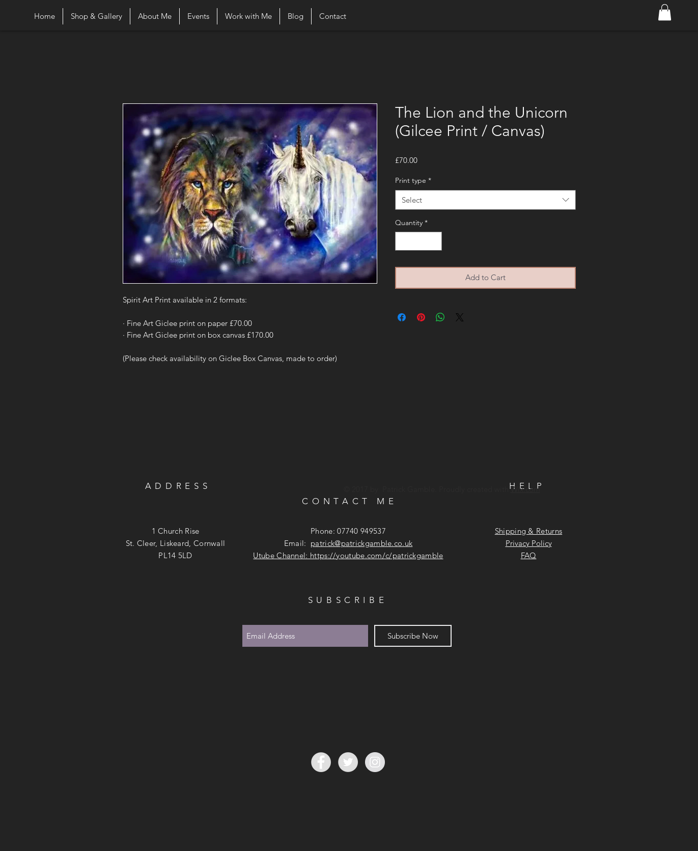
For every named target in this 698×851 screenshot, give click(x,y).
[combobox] (485, 200)
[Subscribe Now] (413, 636)
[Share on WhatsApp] (440, 317)
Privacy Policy (529, 543)
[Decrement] (403, 241)
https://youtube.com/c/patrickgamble (376, 555)
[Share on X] (460, 317)
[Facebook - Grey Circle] (321, 762)
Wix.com (525, 489)
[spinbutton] (418, 241)
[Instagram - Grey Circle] (375, 762)
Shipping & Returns (528, 531)
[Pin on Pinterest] (421, 317)
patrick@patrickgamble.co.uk (361, 543)
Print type (413, 180)
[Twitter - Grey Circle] (348, 762)
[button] (665, 12)
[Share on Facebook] (402, 317)
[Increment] (434, 241)
